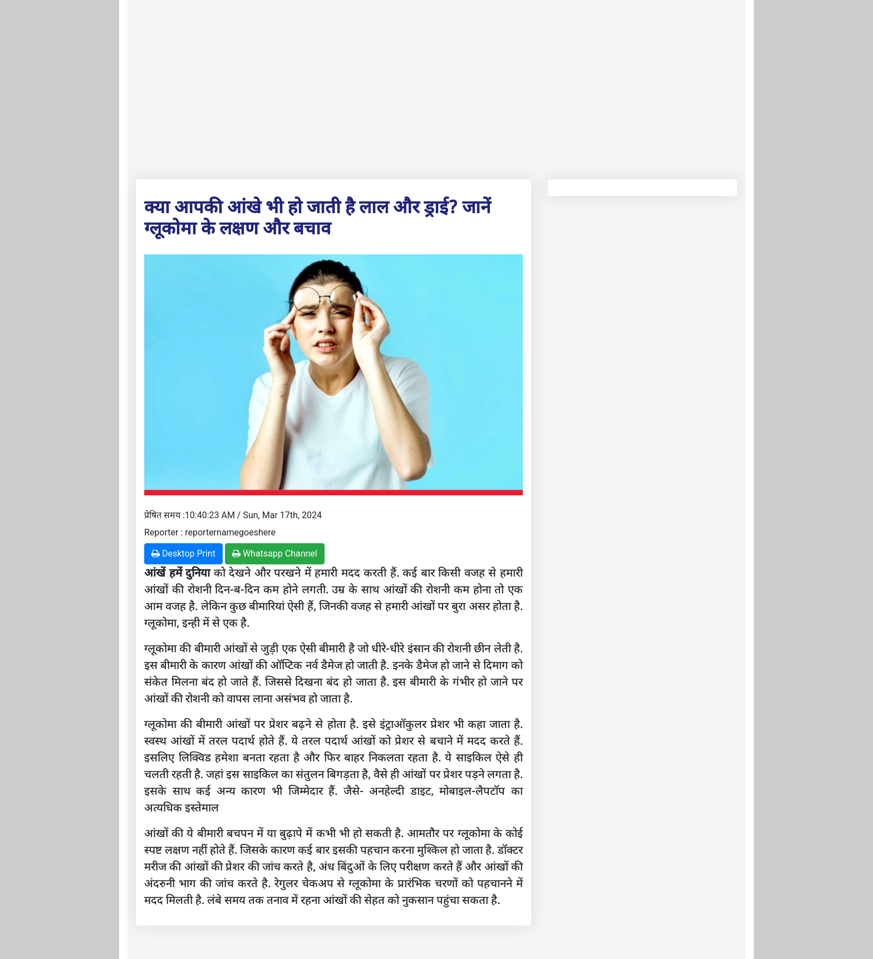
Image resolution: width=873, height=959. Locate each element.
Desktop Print (183, 553)
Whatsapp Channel (274, 553)
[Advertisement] (436, 87)
